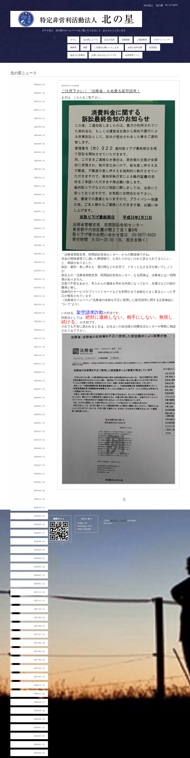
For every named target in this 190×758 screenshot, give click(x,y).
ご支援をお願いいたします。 (107, 47)
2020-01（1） (40, 423)
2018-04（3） (40, 558)
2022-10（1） (40, 304)
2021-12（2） (40, 338)
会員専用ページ (132, 55)
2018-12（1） (40, 499)
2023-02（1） (40, 287)
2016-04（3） (40, 753)
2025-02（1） (40, 177)
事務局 (73, 47)
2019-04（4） (40, 490)
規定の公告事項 (77, 55)
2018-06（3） (40, 541)
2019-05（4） (40, 482)
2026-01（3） (40, 93)
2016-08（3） (40, 719)
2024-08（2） (40, 203)
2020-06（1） (40, 397)
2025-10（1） (40, 118)
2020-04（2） (40, 414)
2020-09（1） (40, 372)
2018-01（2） (40, 583)
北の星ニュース (90, 40)
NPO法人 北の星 (118, 520)
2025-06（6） (40, 144)
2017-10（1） (40, 609)
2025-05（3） (40, 152)
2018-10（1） (40, 507)
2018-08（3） (40, 524)
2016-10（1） (40, 702)
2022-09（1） (40, 313)
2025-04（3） (40, 160)
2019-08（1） (40, 457)
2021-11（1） (40, 347)
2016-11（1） (40, 693)
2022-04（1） (40, 330)
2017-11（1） (40, 600)
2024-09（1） (40, 194)
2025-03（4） (40, 169)
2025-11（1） (40, 110)
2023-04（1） (40, 270)
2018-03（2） (40, 566)
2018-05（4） (40, 550)
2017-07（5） (40, 634)
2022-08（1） (40, 321)
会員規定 (153, 47)
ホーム (73, 40)
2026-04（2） (40, 84)
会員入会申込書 (135, 47)
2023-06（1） (40, 253)
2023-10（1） (40, 237)
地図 (85, 47)
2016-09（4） (40, 710)
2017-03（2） (40, 668)
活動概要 (126, 40)
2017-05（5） (40, 651)
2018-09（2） (40, 516)
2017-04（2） (40, 660)
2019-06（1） (40, 473)
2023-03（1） (40, 279)
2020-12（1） (40, 363)
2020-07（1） (40, 389)
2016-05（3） (40, 744)
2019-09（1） (40, 448)
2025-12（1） (40, 101)
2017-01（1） (40, 676)
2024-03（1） (40, 228)
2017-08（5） (40, 626)
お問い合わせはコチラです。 (104, 55)
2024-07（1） (40, 211)
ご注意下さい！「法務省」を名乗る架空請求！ (100, 91)
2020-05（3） (40, 406)
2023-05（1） (40, 262)
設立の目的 (109, 40)
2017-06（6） (40, 643)
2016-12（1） (40, 685)
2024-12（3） (40, 186)
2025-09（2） (40, 127)
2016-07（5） (40, 727)
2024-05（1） (40, 220)
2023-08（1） (40, 245)
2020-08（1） (40, 380)
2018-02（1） (40, 575)
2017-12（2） (40, 592)
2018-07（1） (40, 533)
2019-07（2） (40, 465)
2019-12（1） (40, 431)
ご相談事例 (142, 40)
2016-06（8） (40, 736)
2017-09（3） (40, 617)
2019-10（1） (40, 440)
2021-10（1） (40, 355)
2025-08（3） (40, 135)
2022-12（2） (40, 296)
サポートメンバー (162, 40)
